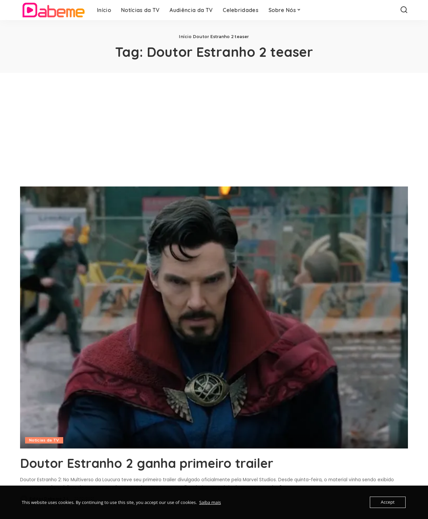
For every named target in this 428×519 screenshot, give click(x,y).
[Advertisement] (214, 123)
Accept (388, 502)
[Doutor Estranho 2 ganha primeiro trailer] (214, 317)
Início (185, 36)
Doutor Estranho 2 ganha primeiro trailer (154, 463)
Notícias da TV (44, 440)
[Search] (404, 10)
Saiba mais (210, 502)
